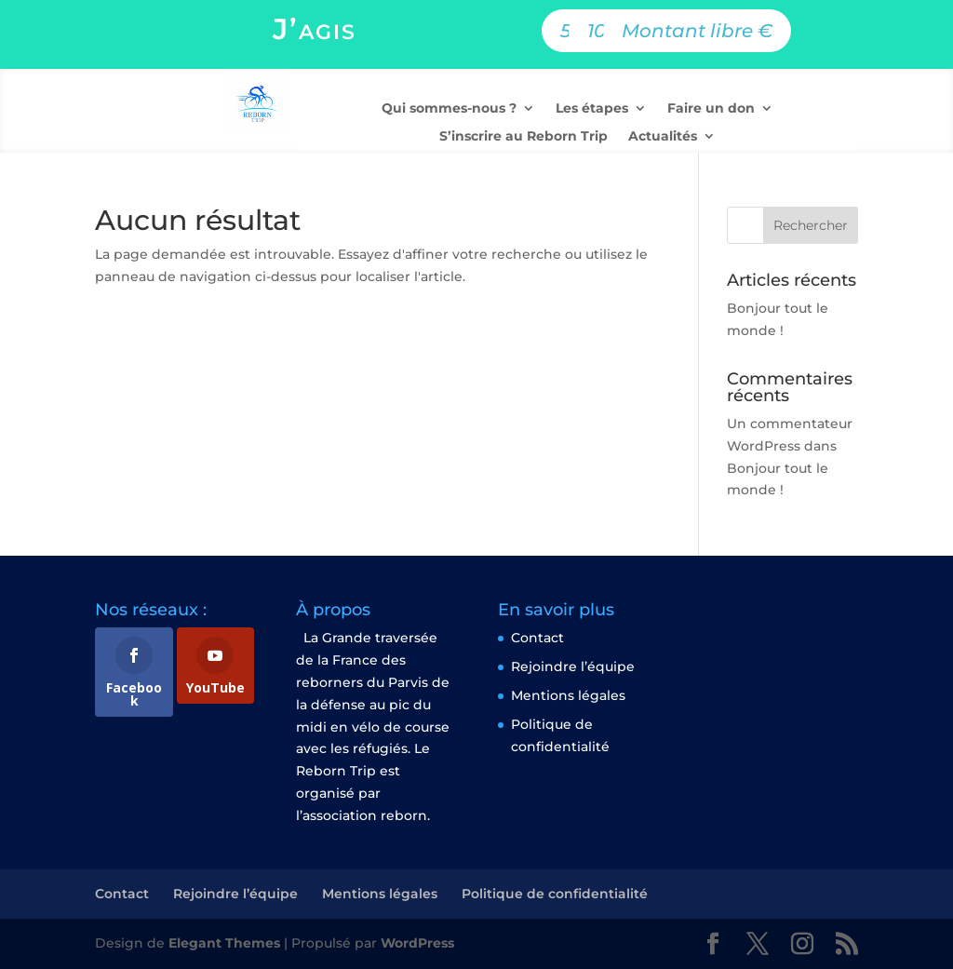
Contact (537, 637)
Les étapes (592, 108)
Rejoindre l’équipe (573, 666)
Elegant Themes (224, 943)
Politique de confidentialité (555, 893)
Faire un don (711, 108)
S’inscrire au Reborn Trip (523, 136)
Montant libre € (697, 31)
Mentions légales (568, 695)
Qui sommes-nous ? (449, 108)
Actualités (662, 136)
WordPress (417, 943)
